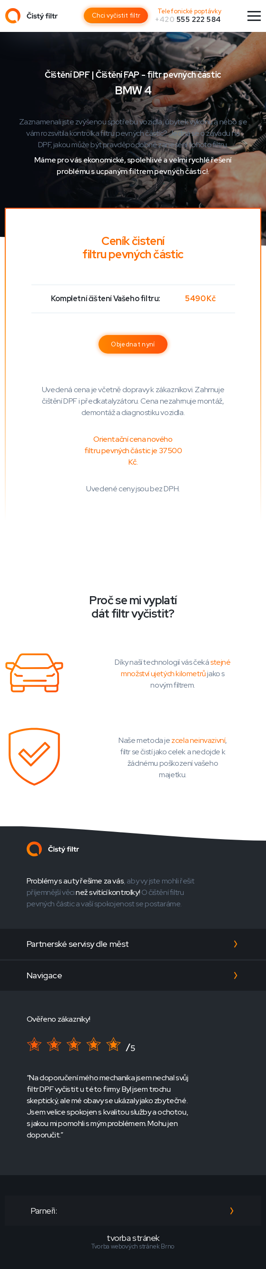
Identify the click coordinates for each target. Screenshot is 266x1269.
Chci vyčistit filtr (116, 15)
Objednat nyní (133, 344)
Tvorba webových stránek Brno (133, 1246)
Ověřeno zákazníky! (58, 1019)
